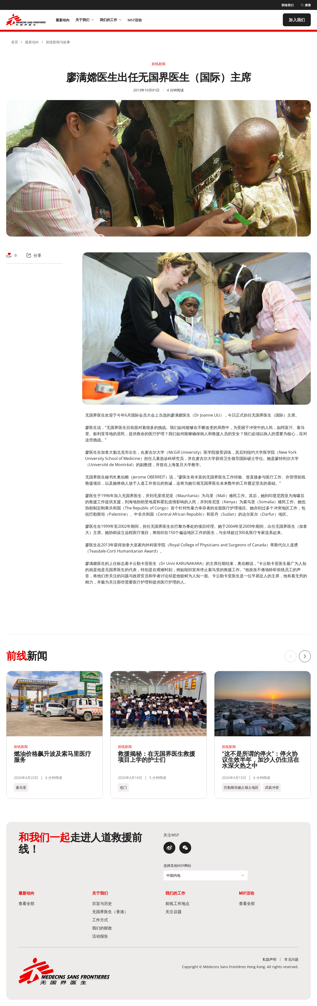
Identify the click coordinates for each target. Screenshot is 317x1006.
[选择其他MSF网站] (205, 875)
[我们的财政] (122, 928)
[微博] (169, 848)
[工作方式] (122, 920)
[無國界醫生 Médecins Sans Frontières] (26, 20)
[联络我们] (288, 5)
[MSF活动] (135, 20)
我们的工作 (111, 19)
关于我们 (85, 19)
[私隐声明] (270, 959)
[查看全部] (48, 903)
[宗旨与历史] (122, 903)
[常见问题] (291, 959)
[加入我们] (297, 19)
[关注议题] (195, 911)
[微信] (185, 848)
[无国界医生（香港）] (122, 911)
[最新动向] (63, 20)
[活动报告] (122, 936)
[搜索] (306, 5)
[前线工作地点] (195, 903)
